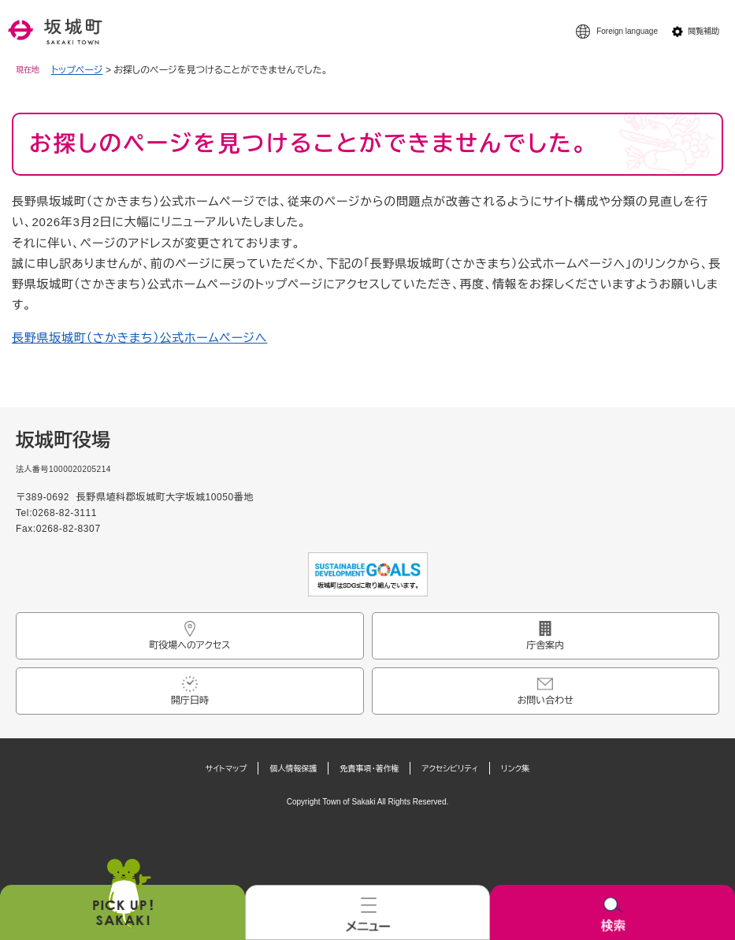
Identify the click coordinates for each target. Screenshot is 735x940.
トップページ (77, 70)
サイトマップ (226, 768)
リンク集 (515, 768)
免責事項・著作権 (369, 768)
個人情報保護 (293, 768)
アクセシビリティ (449, 768)
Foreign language (627, 31)
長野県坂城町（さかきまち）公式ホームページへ (139, 337)
